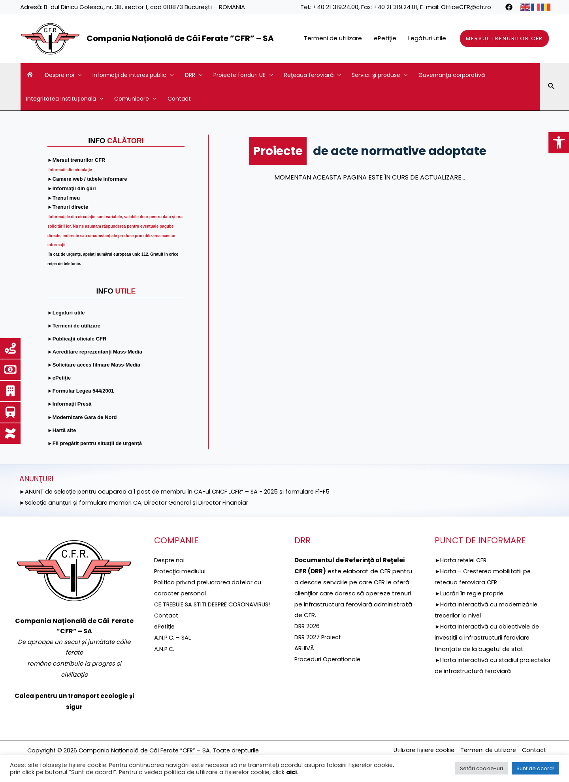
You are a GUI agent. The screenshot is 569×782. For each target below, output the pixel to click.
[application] (77, 75)
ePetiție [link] (165, 637)
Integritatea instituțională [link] (64, 98)
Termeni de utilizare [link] (333, 38)
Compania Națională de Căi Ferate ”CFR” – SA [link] (180, 38)
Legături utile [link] (427, 38)
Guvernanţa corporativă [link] (451, 75)
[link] (558, 142)
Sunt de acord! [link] (535, 768)
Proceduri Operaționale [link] (328, 659)
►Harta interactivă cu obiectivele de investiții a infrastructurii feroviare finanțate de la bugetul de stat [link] (489, 637)
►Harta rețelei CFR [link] (462, 560)
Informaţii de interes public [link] (132, 75)
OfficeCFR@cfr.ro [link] (466, 7)
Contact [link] (179, 99)
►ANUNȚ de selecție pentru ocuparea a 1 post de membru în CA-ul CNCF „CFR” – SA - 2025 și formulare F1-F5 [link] (178, 491)
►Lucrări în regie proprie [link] (470, 593)
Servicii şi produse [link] (379, 75)
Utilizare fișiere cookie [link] (418, 750)
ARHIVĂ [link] (304, 648)
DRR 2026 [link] (307, 626)
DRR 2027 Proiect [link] (318, 637)
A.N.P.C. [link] (164, 659)
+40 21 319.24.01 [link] (395, 7)
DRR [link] (193, 75)
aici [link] (291, 772)
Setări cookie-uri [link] (481, 768)
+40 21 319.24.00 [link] (335, 7)
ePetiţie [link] (385, 38)
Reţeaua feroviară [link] (312, 75)
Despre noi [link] (63, 75)
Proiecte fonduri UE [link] (243, 75)
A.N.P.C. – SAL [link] (173, 648)
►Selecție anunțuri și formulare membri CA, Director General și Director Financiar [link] (136, 502)
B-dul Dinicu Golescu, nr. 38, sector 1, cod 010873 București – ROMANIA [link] (144, 7)
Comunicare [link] (135, 98)
